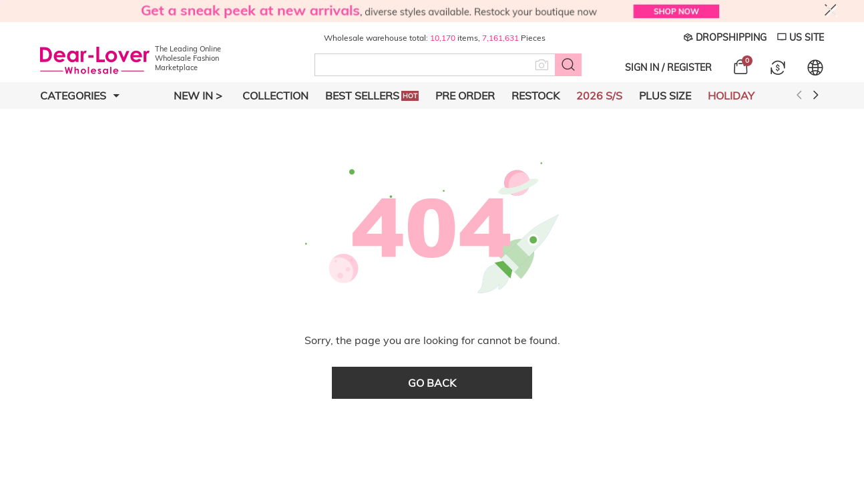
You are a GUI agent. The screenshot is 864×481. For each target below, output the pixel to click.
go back (432, 382)
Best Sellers (372, 95)
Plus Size (665, 95)
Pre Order (465, 95)
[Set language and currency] (815, 67)
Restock (535, 95)
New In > (198, 95)
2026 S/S (599, 95)
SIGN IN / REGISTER (668, 67)
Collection (275, 95)
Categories (80, 95)
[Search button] (568, 64)
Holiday (731, 95)
